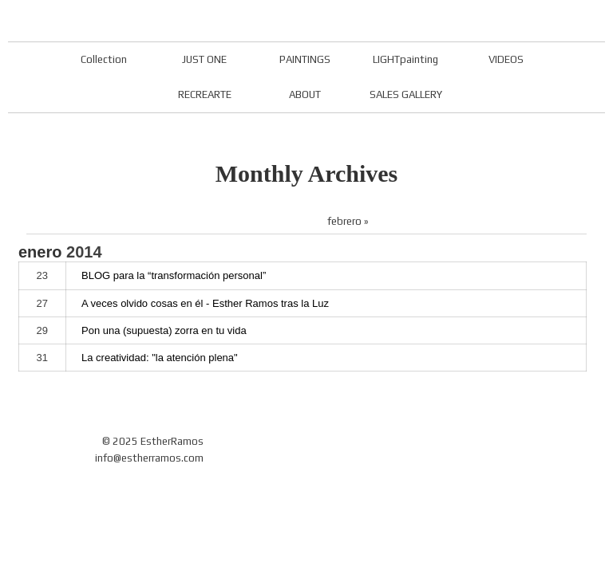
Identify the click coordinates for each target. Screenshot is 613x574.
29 (42, 330)
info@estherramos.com (149, 458)
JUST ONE (204, 59)
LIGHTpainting (405, 59)
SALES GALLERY (406, 94)
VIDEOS (506, 59)
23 (42, 275)
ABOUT (305, 94)
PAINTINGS (304, 59)
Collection (104, 59)
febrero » (348, 221)
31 (42, 358)
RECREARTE (204, 94)
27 (42, 303)
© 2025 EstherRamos (153, 441)
